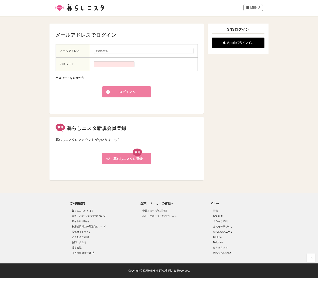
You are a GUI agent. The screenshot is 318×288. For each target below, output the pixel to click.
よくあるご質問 (80, 237)
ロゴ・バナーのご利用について (89, 216)
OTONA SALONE (222, 231)
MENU (253, 7)
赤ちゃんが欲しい (223, 252)
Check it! (218, 216)
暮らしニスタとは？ (83, 210)
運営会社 (77, 247)
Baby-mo (218, 242)
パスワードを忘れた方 (70, 78)
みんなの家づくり (223, 226)
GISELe (217, 237)
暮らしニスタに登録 (128, 159)
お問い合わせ (79, 242)
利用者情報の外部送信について (89, 226)
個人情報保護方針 (83, 252)
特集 (215, 210)
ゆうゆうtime (220, 247)
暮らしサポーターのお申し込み (159, 216)
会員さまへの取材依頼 (154, 210)
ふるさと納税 (220, 221)
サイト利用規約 (80, 221)
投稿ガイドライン (81, 231)
